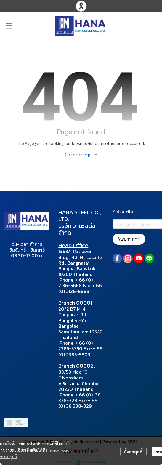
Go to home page (81, 154)
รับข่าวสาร (129, 239)
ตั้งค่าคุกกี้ (133, 451)
